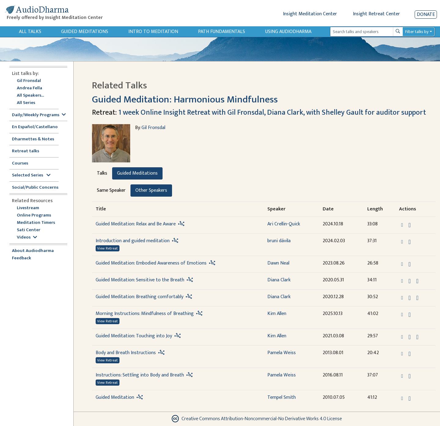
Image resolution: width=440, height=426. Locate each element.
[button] (402, 225)
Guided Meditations (84, 32)
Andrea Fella (29, 88)
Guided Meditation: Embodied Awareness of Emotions (151, 263)
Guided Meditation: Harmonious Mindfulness (185, 99)
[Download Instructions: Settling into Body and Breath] (409, 376)
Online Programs (34, 215)
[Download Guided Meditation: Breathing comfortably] (409, 297)
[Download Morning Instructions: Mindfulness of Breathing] (409, 314)
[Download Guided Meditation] (409, 398)
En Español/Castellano (35, 127)
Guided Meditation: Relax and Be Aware (136, 224)
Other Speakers (151, 190)
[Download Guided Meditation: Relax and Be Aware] (409, 225)
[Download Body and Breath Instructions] (409, 353)
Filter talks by (416, 31)
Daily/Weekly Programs (39, 115)
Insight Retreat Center (376, 14)
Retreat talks (25, 151)
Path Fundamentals (221, 32)
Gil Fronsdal (29, 80)
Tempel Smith (281, 397)
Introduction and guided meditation (133, 241)
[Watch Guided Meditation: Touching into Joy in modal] (417, 337)
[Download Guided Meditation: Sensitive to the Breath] (409, 281)
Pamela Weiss (281, 353)
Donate (426, 14)
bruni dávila (279, 241)
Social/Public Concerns (35, 187)
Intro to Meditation (153, 32)
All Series (26, 102)
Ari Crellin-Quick (283, 224)
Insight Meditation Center (310, 14)
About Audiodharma (33, 250)
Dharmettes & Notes (33, 139)
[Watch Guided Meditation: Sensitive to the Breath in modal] (417, 281)
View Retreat (107, 248)
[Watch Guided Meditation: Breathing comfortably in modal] (417, 298)
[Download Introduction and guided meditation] (409, 241)
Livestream (28, 208)
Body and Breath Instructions (126, 353)
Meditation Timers (36, 222)
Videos (27, 237)
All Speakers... (30, 95)
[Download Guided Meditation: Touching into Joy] (409, 337)
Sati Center (28, 230)
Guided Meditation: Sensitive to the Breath (140, 280)
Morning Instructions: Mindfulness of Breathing (145, 313)
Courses (20, 163)
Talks (102, 173)
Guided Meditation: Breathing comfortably (139, 297)
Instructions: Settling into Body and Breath (140, 375)
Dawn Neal (278, 263)
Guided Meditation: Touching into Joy (134, 336)
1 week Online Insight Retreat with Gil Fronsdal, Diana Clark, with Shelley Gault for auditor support (272, 112)
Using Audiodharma (288, 32)
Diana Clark (279, 280)
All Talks (30, 32)
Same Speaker (111, 190)
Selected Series (31, 175)
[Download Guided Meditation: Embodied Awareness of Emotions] (409, 264)
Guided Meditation (115, 397)
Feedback (21, 258)
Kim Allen (276, 313)
